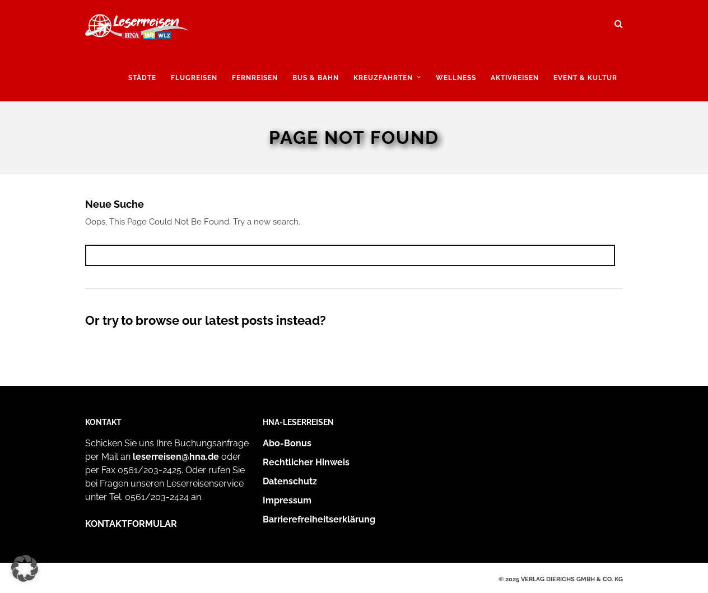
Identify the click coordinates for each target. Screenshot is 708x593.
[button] (24, 568)
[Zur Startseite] (137, 29)
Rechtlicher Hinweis (306, 462)
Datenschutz (290, 481)
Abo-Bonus (287, 443)
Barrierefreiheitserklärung (319, 519)
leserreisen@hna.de (176, 456)
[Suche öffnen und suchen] (618, 20)
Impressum (287, 500)
